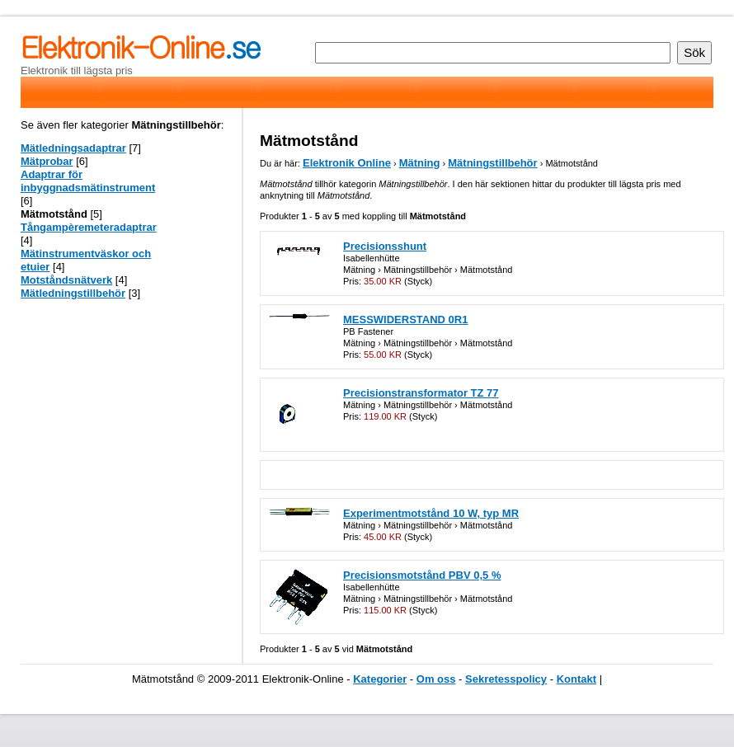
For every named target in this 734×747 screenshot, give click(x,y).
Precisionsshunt (384, 246)
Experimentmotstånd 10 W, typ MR (431, 513)
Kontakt (576, 679)
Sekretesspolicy (506, 679)
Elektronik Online (347, 163)
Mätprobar (47, 161)
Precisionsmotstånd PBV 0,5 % (422, 575)
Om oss (436, 679)
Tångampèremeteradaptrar (89, 227)
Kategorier (380, 679)
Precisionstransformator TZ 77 (421, 393)
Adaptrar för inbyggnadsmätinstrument (88, 181)
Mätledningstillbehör (73, 293)
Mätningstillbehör (492, 163)
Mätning (419, 163)
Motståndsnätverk (66, 280)
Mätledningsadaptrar (73, 148)
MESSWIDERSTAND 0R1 (405, 319)
